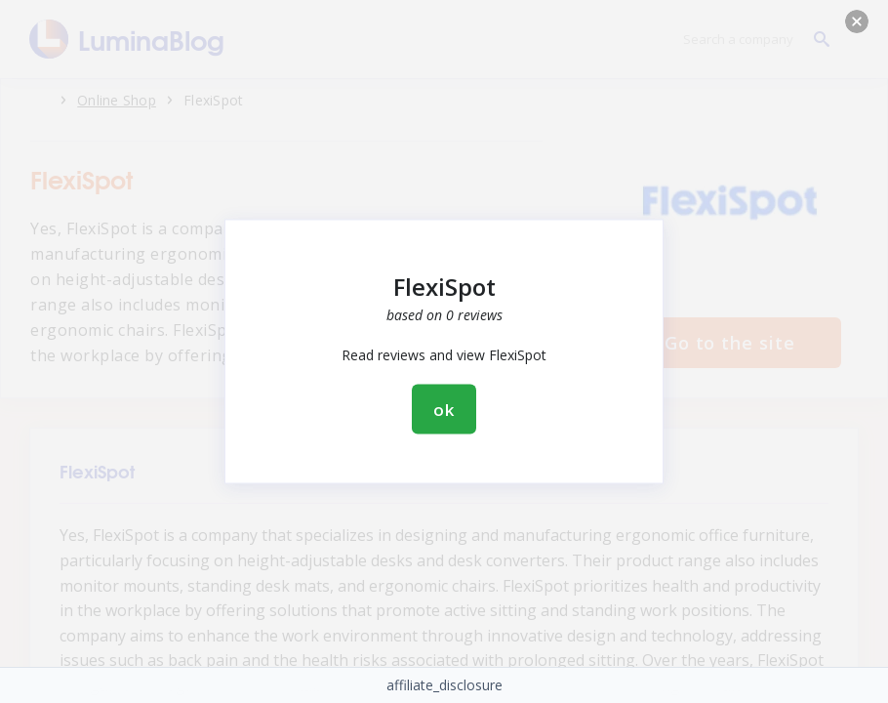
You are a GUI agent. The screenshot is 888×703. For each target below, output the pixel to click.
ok (444, 409)
